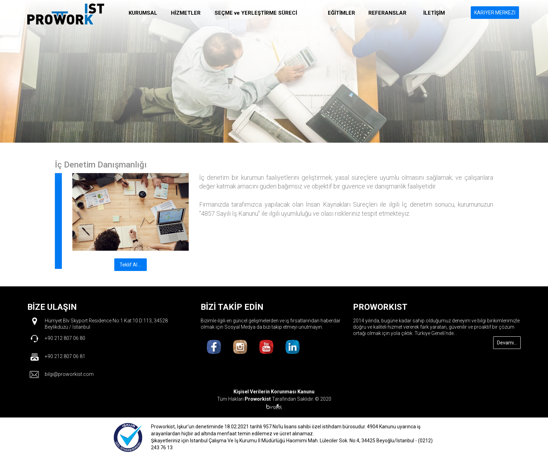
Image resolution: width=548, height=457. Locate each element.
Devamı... (507, 342)
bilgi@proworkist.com (69, 374)
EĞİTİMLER (341, 13)
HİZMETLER (186, 13)
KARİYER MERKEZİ (494, 12)
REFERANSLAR (387, 13)
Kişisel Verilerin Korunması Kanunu (274, 391)
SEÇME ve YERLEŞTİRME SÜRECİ (256, 13)
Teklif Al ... (131, 264)
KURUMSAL (143, 13)
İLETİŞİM (434, 13)
